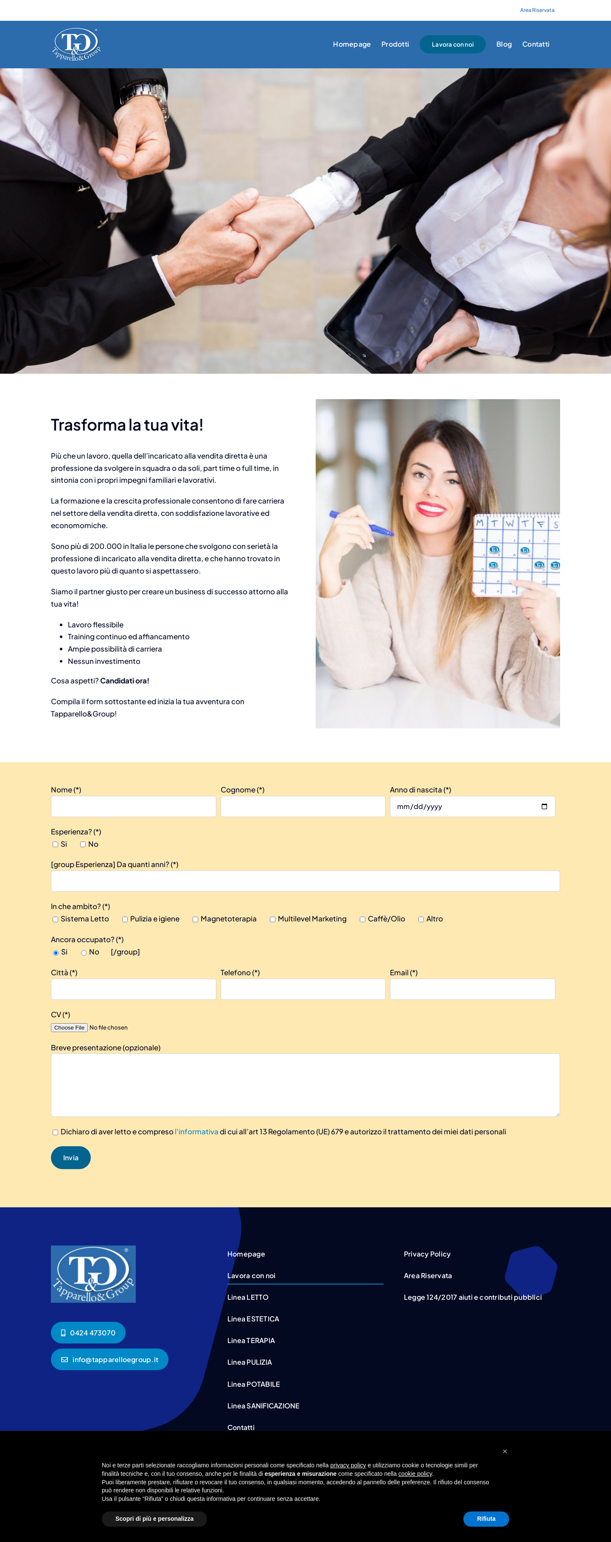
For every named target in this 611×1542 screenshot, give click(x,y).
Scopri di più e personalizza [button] (154, 1518)
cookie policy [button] (415, 1473)
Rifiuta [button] (486, 1518)
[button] (505, 1451)
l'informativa (197, 1131)
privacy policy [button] (348, 1465)
